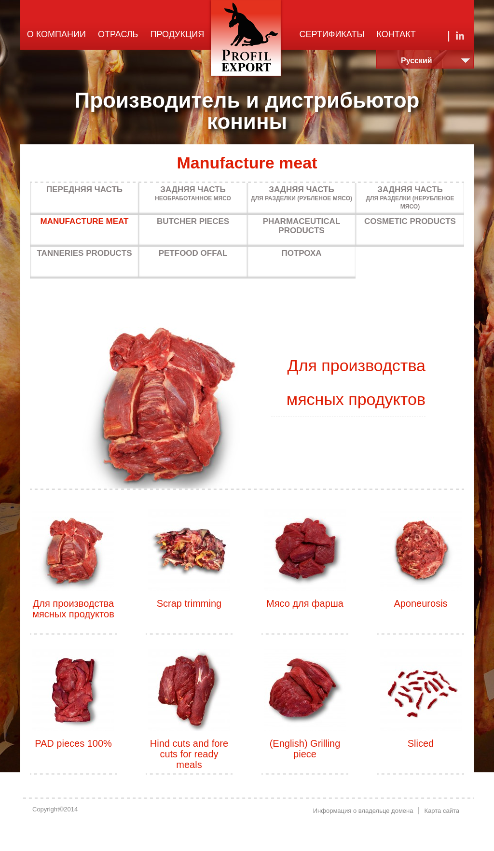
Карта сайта (442, 810)
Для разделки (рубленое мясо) (301, 193)
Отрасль (118, 34)
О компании (56, 34)
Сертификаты (332, 34)
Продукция (178, 34)
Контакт (396, 34)
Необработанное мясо (193, 193)
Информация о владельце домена (363, 810)
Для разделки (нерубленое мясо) (410, 197)
